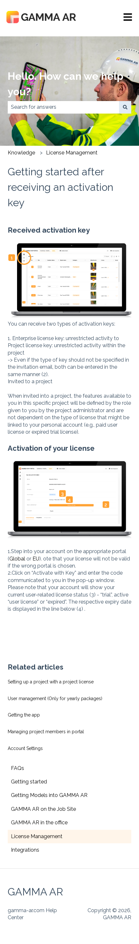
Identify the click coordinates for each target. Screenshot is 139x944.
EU (35, 559)
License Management (71, 153)
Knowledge (21, 153)
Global (17, 559)
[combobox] (63, 107)
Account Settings (25, 748)
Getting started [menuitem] (29, 782)
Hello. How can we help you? (65, 83)
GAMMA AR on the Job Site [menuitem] (43, 809)
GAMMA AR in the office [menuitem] (39, 822)
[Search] (125, 107)
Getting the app (24, 714)
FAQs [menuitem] (17, 768)
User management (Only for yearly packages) (55, 698)
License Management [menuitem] (36, 836)
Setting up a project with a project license (51, 681)
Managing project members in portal (46, 731)
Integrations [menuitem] (25, 850)
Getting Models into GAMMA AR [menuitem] (49, 795)
